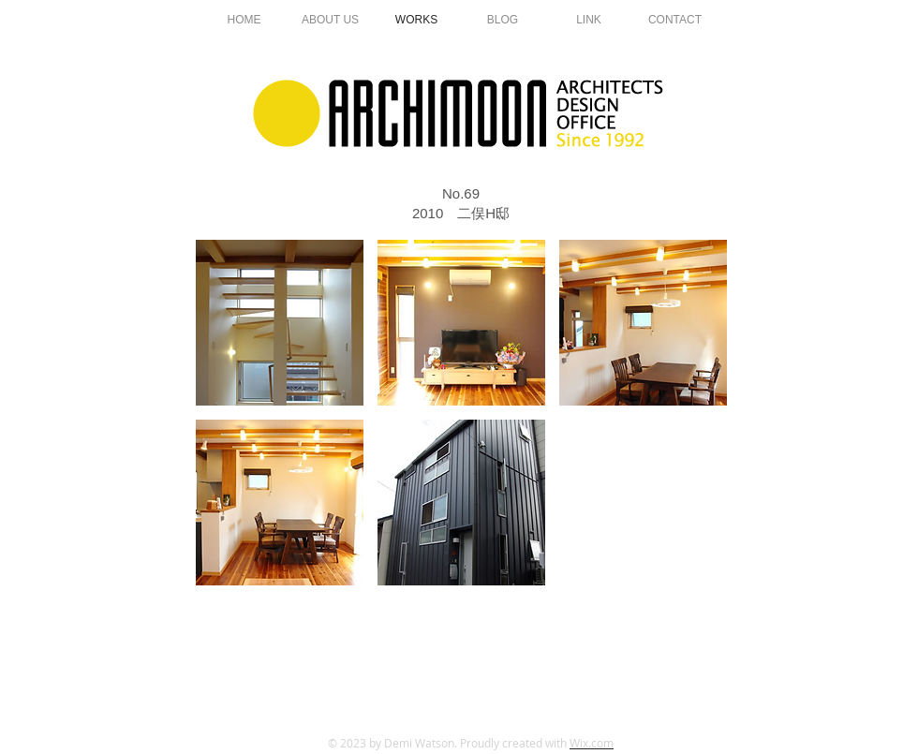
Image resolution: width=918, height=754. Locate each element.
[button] (279, 323)
